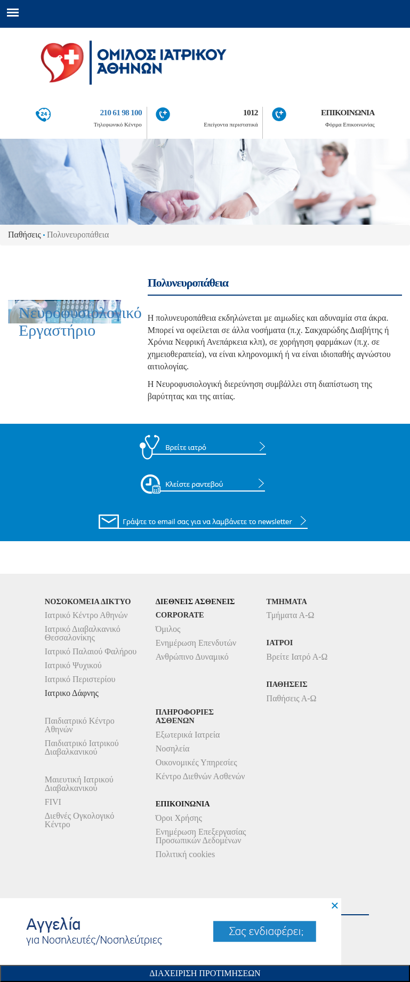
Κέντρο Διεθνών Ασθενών (200, 776)
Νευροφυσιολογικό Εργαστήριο (80, 323)
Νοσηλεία (173, 748)
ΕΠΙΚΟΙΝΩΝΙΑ (348, 112)
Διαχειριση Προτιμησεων (204, 973)
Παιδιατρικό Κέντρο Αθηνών (80, 725)
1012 (250, 112)
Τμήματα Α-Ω (291, 615)
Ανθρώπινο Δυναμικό (192, 656)
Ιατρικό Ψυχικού (73, 665)
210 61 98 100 (120, 112)
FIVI (53, 801)
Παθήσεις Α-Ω (292, 698)
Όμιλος (168, 628)
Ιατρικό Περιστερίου (80, 679)
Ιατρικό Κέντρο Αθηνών (86, 615)
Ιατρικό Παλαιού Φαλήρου (90, 651)
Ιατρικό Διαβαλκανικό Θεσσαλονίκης (82, 633)
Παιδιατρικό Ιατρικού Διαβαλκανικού (82, 747)
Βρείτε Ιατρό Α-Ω (297, 656)
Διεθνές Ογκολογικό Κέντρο (79, 820)
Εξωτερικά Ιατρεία (188, 734)
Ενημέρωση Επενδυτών (196, 642)
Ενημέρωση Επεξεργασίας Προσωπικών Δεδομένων (201, 836)
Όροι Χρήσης (179, 817)
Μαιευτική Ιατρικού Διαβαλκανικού (79, 784)
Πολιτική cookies (185, 854)
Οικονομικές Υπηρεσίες (196, 762)
